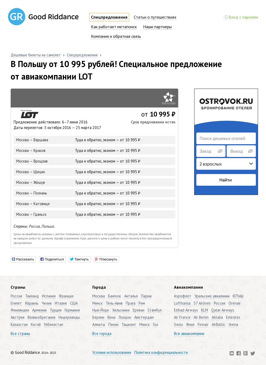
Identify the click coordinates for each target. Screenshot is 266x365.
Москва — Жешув (30, 182)
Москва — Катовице (33, 203)
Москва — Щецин (30, 171)
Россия (34, 226)
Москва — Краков (30, 150)
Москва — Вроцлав (32, 161)
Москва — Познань (31, 193)
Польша (47, 226)
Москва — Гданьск (31, 214)
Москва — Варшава (32, 139)
